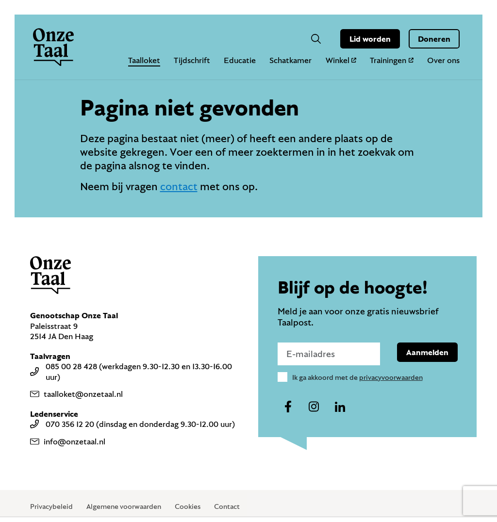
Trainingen (392, 60)
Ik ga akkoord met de (357, 377)
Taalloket (144, 60)
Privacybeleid (51, 506)
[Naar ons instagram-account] (314, 407)
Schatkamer (290, 60)
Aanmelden (427, 352)
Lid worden (370, 38)
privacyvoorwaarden (391, 377)
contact (179, 186)
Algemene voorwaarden (123, 506)
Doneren (434, 38)
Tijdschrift (192, 60)
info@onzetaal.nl (67, 441)
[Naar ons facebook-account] (288, 407)
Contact (227, 506)
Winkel (341, 60)
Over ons (443, 60)
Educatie (240, 60)
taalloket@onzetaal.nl (76, 394)
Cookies (187, 506)
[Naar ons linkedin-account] (339, 407)
